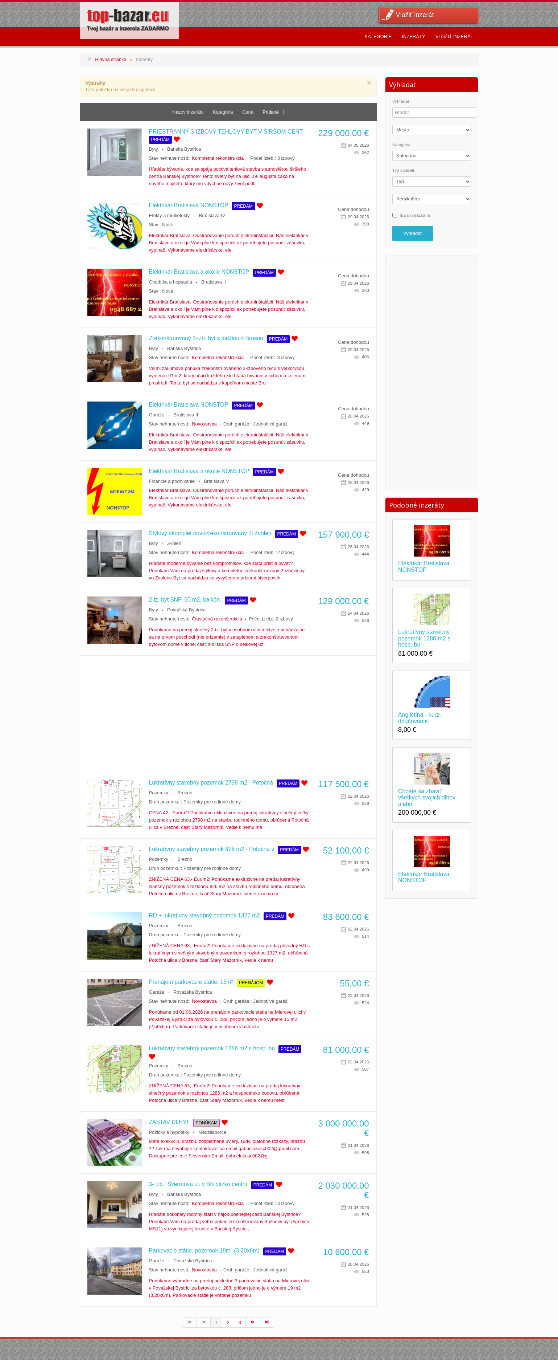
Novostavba (204, 424)
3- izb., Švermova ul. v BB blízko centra (198, 1184)
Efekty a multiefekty (169, 215)
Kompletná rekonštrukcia (218, 158)
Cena (248, 112)
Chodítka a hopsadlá (170, 282)
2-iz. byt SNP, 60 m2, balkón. (185, 599)
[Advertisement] (228, 714)
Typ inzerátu (404, 170)
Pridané (271, 112)
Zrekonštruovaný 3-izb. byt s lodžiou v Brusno (206, 338)
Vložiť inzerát (415, 15)
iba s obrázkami (415, 214)
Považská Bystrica (186, 609)
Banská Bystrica (184, 149)
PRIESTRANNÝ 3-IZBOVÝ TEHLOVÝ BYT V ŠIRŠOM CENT (226, 132)
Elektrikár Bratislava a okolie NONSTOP (199, 272)
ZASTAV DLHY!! (169, 1122)
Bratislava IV (212, 215)
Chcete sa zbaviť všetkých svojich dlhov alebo (426, 797)
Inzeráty (413, 36)
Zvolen (174, 543)
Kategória (223, 112)
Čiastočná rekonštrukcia (217, 619)
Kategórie (378, 36)
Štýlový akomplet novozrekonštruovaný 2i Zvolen (210, 533)
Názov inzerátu (188, 112)
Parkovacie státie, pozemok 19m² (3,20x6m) (204, 1250)
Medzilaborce (212, 1132)
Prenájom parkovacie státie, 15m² (191, 982)
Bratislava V (216, 481)
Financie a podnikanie (172, 481)
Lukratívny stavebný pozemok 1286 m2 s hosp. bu (212, 1048)
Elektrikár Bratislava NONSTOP (188, 205)
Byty (153, 149)
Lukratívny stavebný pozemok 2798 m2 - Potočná (211, 782)
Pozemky (158, 792)
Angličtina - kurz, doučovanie (419, 718)
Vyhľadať (400, 101)
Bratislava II (213, 282)
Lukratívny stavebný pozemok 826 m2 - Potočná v (211, 849)
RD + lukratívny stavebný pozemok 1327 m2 (204, 915)
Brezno (184, 792)
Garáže (157, 415)
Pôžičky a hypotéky (169, 1132)
